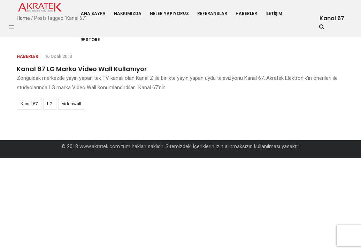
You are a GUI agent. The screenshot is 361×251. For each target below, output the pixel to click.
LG (50, 103)
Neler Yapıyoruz (169, 13)
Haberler (246, 13)
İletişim (274, 13)
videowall (71, 103)
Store (90, 40)
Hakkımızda (127, 13)
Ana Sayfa (93, 13)
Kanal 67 (29, 103)
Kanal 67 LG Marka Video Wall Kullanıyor (82, 68)
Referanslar (212, 13)
